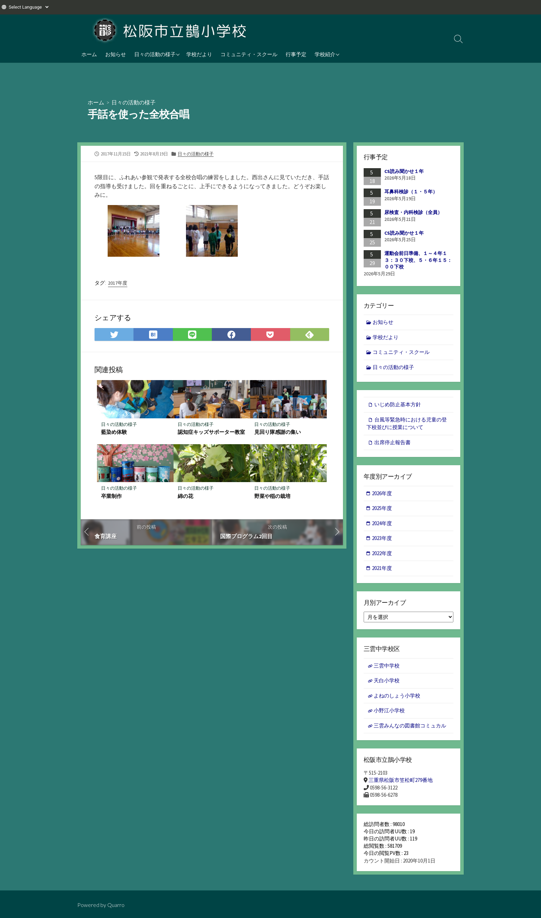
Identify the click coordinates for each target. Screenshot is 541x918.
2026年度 (382, 493)
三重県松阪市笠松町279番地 (400, 780)
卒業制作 (111, 496)
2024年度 (382, 523)
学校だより (199, 54)
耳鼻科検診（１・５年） (410, 191)
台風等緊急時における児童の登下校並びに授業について (406, 423)
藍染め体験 (114, 432)
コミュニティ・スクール (248, 54)
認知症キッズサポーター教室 (211, 432)
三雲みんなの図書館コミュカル (410, 726)
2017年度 (117, 283)
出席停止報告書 (392, 442)
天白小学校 (387, 681)
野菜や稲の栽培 (272, 496)
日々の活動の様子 (155, 54)
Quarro (116, 905)
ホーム (89, 54)
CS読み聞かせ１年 (404, 171)
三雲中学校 (387, 666)
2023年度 (382, 538)
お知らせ (115, 54)
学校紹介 (325, 54)
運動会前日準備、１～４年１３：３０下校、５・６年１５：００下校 (418, 260)
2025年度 (382, 508)
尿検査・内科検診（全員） (413, 212)
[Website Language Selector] (28, 7)
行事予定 (296, 54)
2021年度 (382, 568)
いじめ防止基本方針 (397, 404)
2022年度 (382, 553)
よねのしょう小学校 (397, 696)
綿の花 (185, 496)
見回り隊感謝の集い (277, 432)
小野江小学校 (389, 711)
